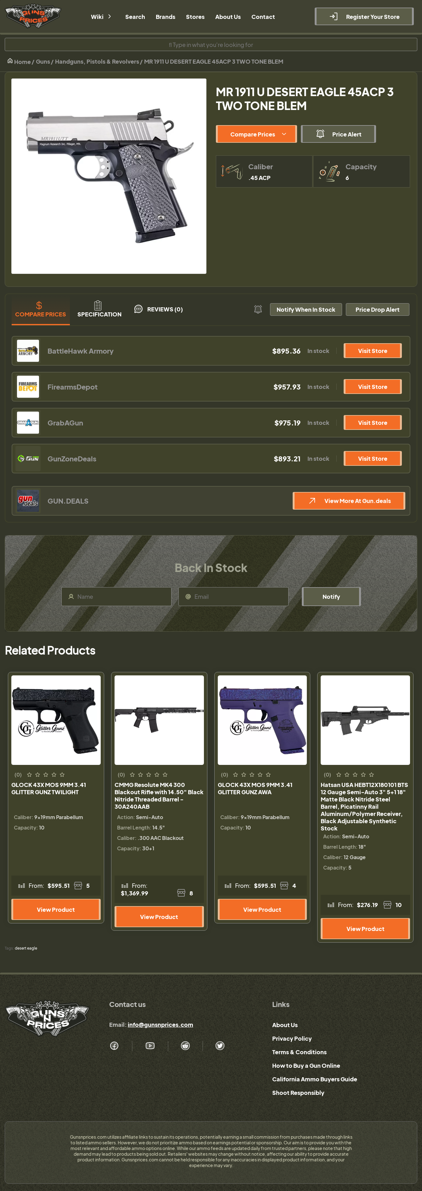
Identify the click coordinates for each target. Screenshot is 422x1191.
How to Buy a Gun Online (306, 1065)
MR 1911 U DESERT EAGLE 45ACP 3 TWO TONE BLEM (213, 61)
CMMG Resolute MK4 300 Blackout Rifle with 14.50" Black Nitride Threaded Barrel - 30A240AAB (159, 795)
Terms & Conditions (299, 1051)
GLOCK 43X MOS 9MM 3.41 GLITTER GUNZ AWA (255, 788)
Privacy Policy (292, 1038)
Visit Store (372, 350)
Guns (43, 61)
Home (19, 61)
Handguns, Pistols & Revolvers (97, 61)
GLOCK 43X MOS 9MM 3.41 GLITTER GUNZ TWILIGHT (48, 788)
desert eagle (26, 948)
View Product (56, 909)
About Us (285, 1024)
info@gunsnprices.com (160, 1024)
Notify (331, 596)
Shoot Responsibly (298, 1092)
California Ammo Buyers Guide (314, 1079)
